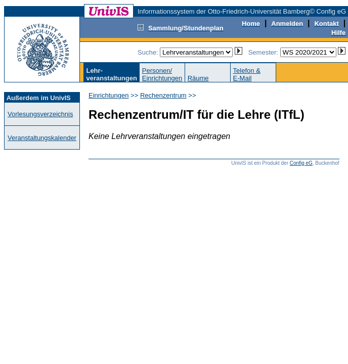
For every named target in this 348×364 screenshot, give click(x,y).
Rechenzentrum (163, 95)
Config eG (301, 163)
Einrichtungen (109, 95)
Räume (198, 78)
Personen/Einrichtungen (162, 74)
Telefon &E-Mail (246, 74)
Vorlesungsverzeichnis (40, 114)
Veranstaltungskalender (42, 138)
